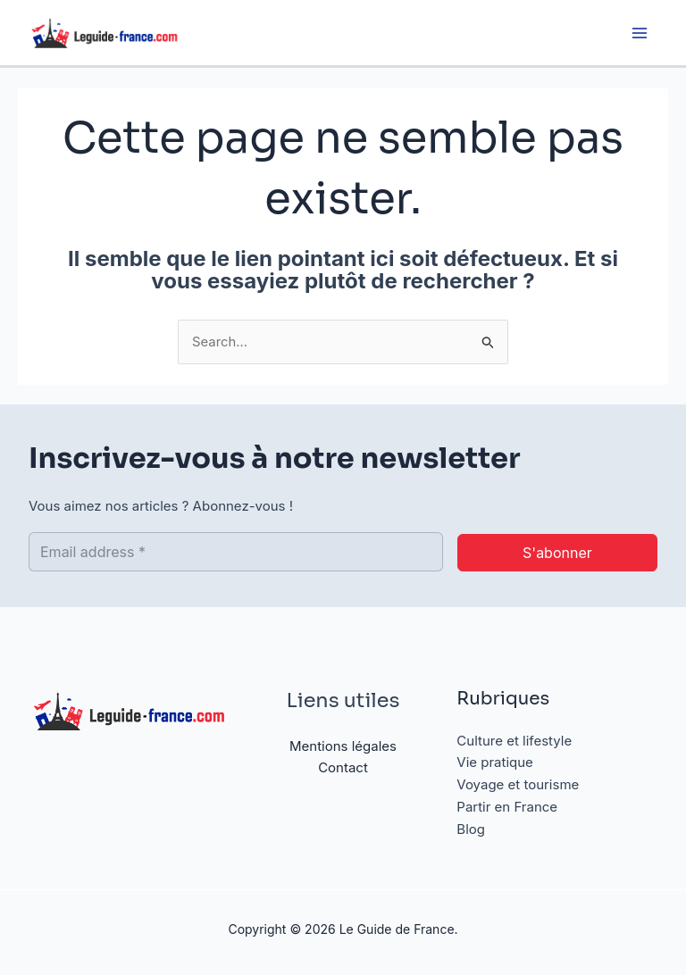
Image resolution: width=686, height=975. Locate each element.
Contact (343, 768)
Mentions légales (343, 746)
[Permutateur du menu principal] (639, 33)
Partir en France (506, 806)
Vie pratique (494, 762)
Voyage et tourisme (517, 785)
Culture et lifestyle (514, 740)
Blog (470, 829)
